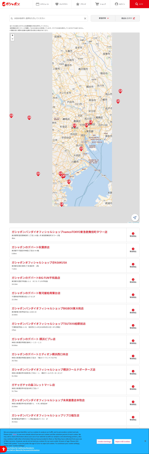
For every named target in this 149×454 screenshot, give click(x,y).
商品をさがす (128, 18)
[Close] (145, 441)
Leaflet (129, 222)
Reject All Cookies (122, 441)
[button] (74, 125)
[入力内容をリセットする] (85, 18)
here (15, 434)
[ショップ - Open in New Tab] (100, 4)
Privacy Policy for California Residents (19, 448)
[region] (74, 441)
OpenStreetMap (136, 222)
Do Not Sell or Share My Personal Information (22, 450)
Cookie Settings (104, 441)
